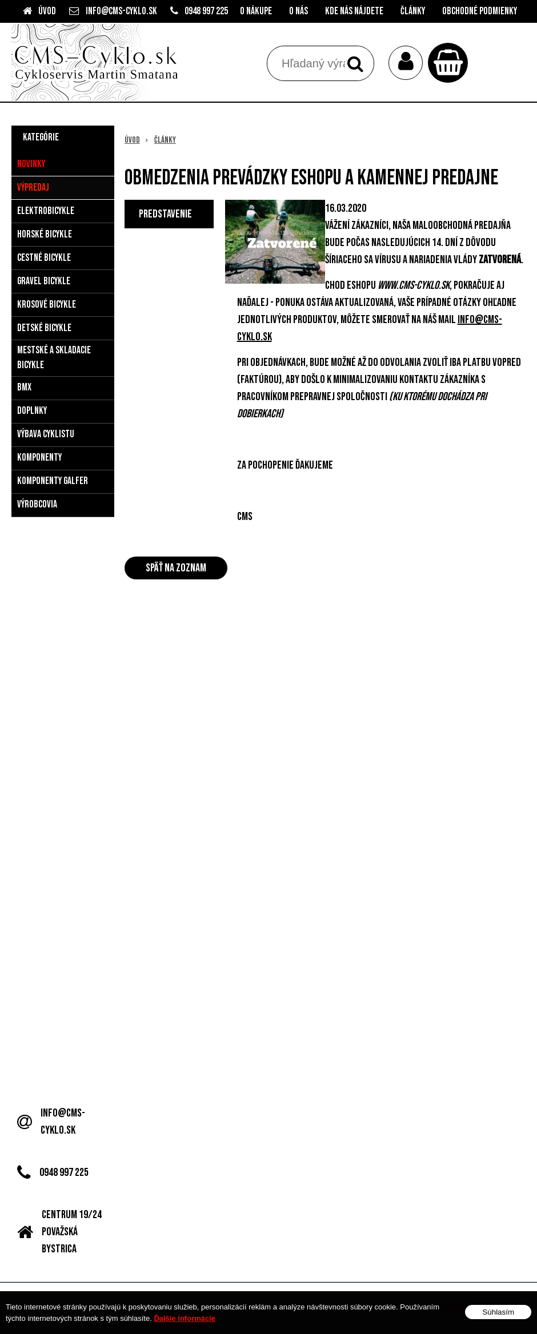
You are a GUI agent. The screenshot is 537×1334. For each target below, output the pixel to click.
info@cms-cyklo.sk (121, 11)
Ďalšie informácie (184, 1318)
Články (412, 11)
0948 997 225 (206, 11)
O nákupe (256, 11)
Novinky (31, 164)
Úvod (47, 11)
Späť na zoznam (176, 568)
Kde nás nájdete (354, 11)
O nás (298, 11)
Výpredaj (33, 188)
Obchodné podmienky (479, 11)
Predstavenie (165, 214)
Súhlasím (498, 1312)
